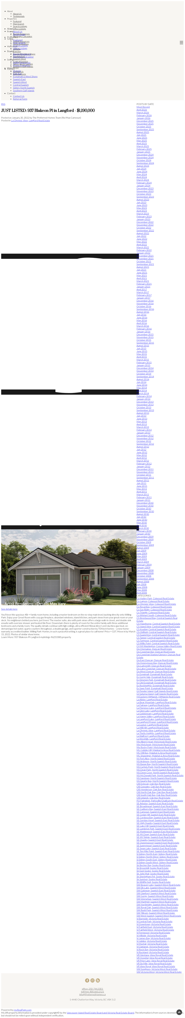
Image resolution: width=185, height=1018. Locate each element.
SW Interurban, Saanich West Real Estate (157, 898)
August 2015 (143, 345)
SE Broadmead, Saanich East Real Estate (157, 806)
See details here (9, 609)
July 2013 (141, 415)
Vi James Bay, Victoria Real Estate (154, 938)
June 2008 (142, 587)
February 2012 (144, 463)
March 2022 (143, 247)
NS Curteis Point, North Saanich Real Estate (159, 766)
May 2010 (142, 522)
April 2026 (142, 109)
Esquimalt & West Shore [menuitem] (24, 54)
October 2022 (144, 227)
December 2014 (145, 368)
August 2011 (143, 480)
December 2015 (145, 334)
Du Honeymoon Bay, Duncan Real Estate (157, 662)
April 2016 (142, 323)
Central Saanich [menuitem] (20, 61)
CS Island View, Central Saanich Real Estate (158, 626)
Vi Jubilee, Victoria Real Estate (152, 941)
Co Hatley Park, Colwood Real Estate (155, 598)
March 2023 (143, 213)
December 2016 (145, 300)
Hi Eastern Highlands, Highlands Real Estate (158, 696)
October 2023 (144, 193)
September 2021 (145, 264)
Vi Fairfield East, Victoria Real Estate (155, 926)
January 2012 (143, 466)
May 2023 (142, 207)
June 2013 (142, 418)
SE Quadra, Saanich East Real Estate (155, 839)
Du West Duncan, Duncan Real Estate (156, 671)
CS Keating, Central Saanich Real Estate (156, 629)
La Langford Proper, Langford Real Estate (157, 721)
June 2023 (142, 205)
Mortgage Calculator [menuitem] (22, 36)
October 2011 (144, 474)
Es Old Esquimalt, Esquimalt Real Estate (156, 682)
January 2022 (143, 252)
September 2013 (145, 410)
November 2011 (145, 471)
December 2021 (145, 255)
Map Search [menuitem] (18, 23)
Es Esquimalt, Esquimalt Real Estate (154, 674)
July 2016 (141, 314)
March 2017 (143, 292)
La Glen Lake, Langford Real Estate (154, 710)
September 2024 (145, 163)
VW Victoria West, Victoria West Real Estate (159, 971)
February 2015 (144, 362)
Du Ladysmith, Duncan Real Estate (154, 665)
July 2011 (141, 483)
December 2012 (145, 435)
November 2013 (145, 404)
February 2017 (144, 295)
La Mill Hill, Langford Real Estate (153, 727)
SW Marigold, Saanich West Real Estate (156, 901)
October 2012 (144, 441)
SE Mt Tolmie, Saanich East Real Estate (156, 837)
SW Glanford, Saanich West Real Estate (156, 893)
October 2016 (144, 306)
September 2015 (145, 342)
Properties (12, 18)
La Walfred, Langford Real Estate (153, 735)
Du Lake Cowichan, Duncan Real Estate (156, 668)
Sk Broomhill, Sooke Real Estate (153, 867)
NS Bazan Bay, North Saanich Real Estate (157, 764)
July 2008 (141, 584)
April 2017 (142, 289)
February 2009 (144, 564)
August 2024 (143, 165)
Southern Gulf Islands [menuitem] (23, 66)
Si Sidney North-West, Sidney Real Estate (157, 856)
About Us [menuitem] (17, 13)
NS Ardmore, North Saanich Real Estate (157, 761)
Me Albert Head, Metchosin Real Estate (157, 741)
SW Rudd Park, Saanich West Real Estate (157, 910)
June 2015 (142, 351)
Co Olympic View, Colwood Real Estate (156, 603)
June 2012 (142, 452)
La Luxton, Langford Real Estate (152, 724)
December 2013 (145, 401)
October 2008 (144, 575)
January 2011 (143, 500)
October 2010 (144, 508)
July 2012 (141, 449)
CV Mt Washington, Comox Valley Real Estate (159, 646)
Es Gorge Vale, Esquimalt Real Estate (155, 677)
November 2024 (145, 157)
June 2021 (142, 272)
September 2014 (145, 376)
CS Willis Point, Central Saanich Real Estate (158, 643)
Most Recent (143, 106)
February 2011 (144, 497)
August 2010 (143, 514)
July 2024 (141, 168)
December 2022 (145, 222)
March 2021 (143, 281)
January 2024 (143, 185)
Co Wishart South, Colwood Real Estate (156, 615)
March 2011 (143, 494)
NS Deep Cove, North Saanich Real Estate (158, 772)
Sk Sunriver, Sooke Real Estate (152, 879)
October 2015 (144, 339)
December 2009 (145, 536)
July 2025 (141, 134)
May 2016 (142, 320)
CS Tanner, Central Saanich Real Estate (156, 637)
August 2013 (143, 413)
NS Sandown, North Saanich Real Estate (157, 778)
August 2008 (143, 581)
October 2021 (144, 261)
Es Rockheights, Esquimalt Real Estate (156, 685)
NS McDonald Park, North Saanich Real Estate (160, 775)
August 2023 (143, 199)
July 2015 (141, 348)
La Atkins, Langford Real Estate (152, 699)
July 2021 (141, 269)
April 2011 (142, 491)
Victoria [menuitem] (16, 49)
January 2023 (143, 219)
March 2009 (143, 561)
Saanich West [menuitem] (19, 59)
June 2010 (142, 519)
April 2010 (142, 525)
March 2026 (143, 112)
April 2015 (142, 356)
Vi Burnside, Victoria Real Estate (153, 918)
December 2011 (145, 469)
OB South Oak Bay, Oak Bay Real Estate (157, 794)
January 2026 (143, 118)
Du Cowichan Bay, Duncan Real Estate (156, 651)
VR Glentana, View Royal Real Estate (155, 955)
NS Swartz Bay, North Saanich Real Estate (158, 780)
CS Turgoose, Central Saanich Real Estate (157, 640)
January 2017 (143, 297)
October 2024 (144, 160)
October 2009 (144, 542)
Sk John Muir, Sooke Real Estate (153, 873)
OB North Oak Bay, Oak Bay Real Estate (157, 792)
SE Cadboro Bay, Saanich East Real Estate (158, 809)
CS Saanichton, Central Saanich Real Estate (158, 634)
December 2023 (145, 188)
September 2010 (145, 511)
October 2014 (144, 373)
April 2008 (142, 592)
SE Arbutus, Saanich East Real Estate (155, 803)
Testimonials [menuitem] (19, 16)
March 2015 (143, 359)
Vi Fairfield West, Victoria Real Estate (155, 929)
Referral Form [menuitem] (19, 74)
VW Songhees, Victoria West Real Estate (157, 969)
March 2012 (143, 460)
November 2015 (145, 337)
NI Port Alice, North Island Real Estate (156, 758)
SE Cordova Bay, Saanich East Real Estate (158, 817)
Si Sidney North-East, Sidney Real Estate (157, 853)
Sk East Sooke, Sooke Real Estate (154, 870)
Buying (10, 31)
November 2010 (145, 505)
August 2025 (143, 132)
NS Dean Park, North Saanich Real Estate (157, 769)
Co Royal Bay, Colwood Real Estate (154, 606)
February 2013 (144, 429)
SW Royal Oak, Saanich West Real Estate (157, 907)
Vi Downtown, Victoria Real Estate (154, 924)
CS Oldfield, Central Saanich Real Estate (157, 632)
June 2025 (142, 137)
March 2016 (143, 325)
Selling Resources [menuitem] (21, 41)
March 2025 (143, 146)
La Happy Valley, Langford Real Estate (156, 716)
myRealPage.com (22, 1009)
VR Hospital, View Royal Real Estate (155, 957)
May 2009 (142, 556)
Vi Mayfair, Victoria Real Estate (152, 943)
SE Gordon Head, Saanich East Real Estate (158, 820)
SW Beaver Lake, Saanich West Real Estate (158, 884)
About (10, 11)
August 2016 (143, 311)
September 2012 (145, 443)
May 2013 (142, 421)
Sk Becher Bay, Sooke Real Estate (154, 865)
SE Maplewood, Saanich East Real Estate (157, 831)
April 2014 (142, 390)
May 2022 (142, 241)
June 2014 (142, 384)
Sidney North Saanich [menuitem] (23, 64)
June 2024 (142, 171)
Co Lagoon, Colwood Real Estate (153, 601)
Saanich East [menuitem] (19, 56)
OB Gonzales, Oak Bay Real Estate (154, 786)
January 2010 (143, 533)
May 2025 (142, 140)
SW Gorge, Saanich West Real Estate (155, 896)
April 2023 (142, 210)
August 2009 (143, 547)
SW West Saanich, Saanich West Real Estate (159, 915)
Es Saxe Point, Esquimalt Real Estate (155, 688)
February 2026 (144, 115)
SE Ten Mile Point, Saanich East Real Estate (158, 851)
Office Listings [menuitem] (19, 28)
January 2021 (143, 286)
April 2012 (142, 457)
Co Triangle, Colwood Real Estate (153, 612)
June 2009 (142, 553)
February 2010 (144, 530)
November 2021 (145, 258)
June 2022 (142, 238)
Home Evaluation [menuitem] (21, 44)
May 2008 (142, 589)
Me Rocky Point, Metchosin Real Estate (156, 747)
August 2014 (143, 379)
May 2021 (142, 275)
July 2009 (141, 550)
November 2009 (145, 539)
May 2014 (142, 387)
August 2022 (143, 233)
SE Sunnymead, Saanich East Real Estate (157, 845)
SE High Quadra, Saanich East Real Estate (157, 823)
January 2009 (143, 567)
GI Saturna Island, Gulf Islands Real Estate (157, 693)
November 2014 (145, 370)
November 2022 (145, 224)
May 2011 (142, 488)
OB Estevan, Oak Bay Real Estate (154, 783)
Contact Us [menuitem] (18, 71)
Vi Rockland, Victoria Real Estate (153, 952)
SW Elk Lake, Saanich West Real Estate (156, 887)
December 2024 (145, 154)
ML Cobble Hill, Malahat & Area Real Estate (158, 750)
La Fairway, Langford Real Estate (153, 705)
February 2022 (144, 250)
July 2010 (141, 516)
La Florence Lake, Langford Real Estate (156, 707)
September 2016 (145, 309)
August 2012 (143, 446)
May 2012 (142, 455)
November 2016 (145, 303)
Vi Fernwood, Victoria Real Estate (153, 932)
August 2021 (143, 266)
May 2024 (142, 174)
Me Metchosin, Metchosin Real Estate (156, 744)
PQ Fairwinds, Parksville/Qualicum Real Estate (160, 800)
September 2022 (145, 230)
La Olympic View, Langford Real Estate (30, 120)
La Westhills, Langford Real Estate (154, 738)
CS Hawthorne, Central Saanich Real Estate (158, 623)
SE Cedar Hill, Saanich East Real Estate (156, 814)
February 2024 (144, 182)
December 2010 (145, 502)
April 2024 (142, 177)
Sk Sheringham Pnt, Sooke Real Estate (156, 876)
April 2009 (142, 559)
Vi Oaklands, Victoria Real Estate (153, 946)
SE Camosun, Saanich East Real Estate (156, 811)
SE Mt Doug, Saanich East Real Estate (156, 834)
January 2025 (143, 151)
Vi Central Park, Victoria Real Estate (154, 921)
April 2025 (142, 143)
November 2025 (145, 123)
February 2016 (144, 328)
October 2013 (144, 407)
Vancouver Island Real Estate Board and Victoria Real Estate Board (100, 1012)
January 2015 (143, 365)
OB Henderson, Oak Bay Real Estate (155, 789)
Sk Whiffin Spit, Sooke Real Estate (154, 882)
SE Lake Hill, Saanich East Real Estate (155, 825)
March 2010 (143, 528)
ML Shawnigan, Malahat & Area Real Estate (158, 755)
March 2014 (143, 393)
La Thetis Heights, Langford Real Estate (156, 733)
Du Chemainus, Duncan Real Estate (154, 648)
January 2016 (143, 331)
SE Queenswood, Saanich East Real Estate (158, 842)
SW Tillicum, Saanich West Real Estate (156, 912)
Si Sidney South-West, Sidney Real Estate (157, 862)
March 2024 (143, 179)
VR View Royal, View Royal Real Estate (156, 966)
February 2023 (144, 216)
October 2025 (144, 126)
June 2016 (142, 317)
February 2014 (144, 396)
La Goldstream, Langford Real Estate (155, 713)
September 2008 (145, 578)
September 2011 (145, 477)
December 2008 (145, 570)
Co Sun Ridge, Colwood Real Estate (154, 609)
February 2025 (144, 149)
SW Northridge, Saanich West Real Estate (158, 904)
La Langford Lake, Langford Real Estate (156, 719)
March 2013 (143, 427)
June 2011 (142, 486)
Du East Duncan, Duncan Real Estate (155, 660)
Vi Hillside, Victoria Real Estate (152, 935)
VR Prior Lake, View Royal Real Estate (156, 960)
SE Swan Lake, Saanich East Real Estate (156, 848)
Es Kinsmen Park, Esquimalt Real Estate (156, 679)
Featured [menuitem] (17, 21)
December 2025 (145, 120)
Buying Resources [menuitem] (21, 34)
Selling (10, 39)
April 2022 (142, 244)
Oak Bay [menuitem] (17, 51)
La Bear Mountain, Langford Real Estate (157, 702)
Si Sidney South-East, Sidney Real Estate (157, 859)
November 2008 (145, 573)
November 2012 (145, 438)
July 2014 (141, 382)
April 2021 (142, 278)
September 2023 (145, 196)
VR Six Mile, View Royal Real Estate (154, 963)
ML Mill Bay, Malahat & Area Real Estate (157, 752)
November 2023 (145, 191)
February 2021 (144, 283)
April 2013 (142, 424)
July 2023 (141, 202)
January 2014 (143, 398)
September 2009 (145, 545)
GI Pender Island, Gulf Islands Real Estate (157, 691)
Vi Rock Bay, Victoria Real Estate (153, 949)
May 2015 (142, 354)
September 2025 (145, 129)
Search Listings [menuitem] (20, 26)
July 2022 (141, 236)
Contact (11, 69)
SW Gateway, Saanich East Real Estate (156, 890)
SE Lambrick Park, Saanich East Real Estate (158, 828)
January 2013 (143, 432)
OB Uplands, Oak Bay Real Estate (153, 797)
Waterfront (12, 46)
